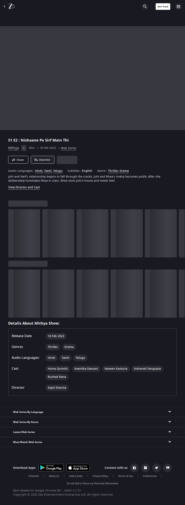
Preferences (150, 476)
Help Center (76, 476)
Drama (124, 171)
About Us (54, 476)
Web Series (68, 148)
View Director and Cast (24, 187)
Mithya (13, 148)
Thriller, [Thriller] (113, 171)
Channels (33, 476)
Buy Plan (163, 6)
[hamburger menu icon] (178, 6)
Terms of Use (125, 476)
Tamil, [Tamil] (48, 171)
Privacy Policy (100, 476)
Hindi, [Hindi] (39, 171)
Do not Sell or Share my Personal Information (92, 483)
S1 (10, 140)
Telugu (58, 171)
